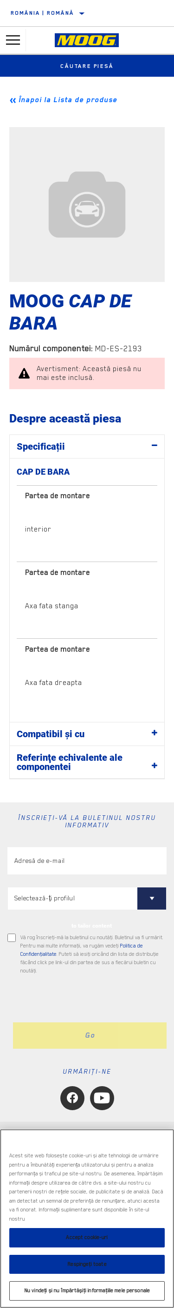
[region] (87, 1218)
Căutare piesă (86, 66)
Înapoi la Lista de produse (68, 100)
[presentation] (84, 999)
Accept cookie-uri (87, 1238)
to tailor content (91, 926)
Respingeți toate (86, 1264)
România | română (42, 13)
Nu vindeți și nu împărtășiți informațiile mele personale (87, 1291)
